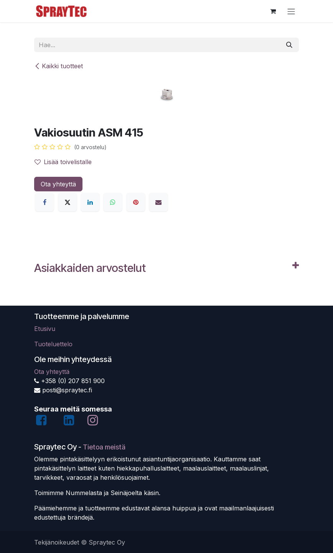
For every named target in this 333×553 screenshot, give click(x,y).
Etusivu (44, 328)
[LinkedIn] (90, 202)
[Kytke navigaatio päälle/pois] (291, 11)
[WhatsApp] (113, 202)
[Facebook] (44, 202)
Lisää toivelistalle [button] (63, 162)
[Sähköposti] (158, 202)
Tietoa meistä (104, 447)
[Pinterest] (136, 202)
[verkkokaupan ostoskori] (272, 11)
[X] (67, 202)
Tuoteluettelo (53, 344)
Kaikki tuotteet (58, 66)
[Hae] (289, 45)
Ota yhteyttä (58, 184)
